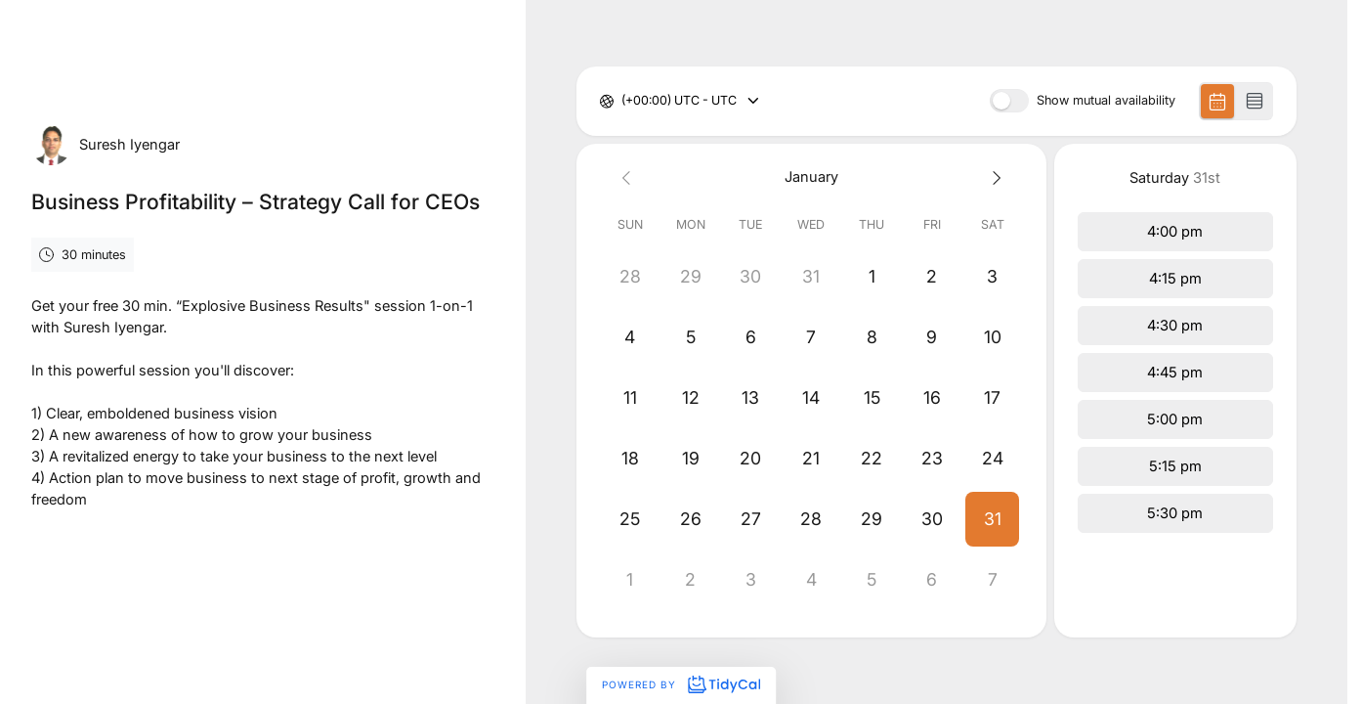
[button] (992, 519)
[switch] (1009, 100)
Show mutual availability (1106, 101)
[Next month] (992, 177)
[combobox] (622, 101)
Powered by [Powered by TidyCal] (681, 684)
